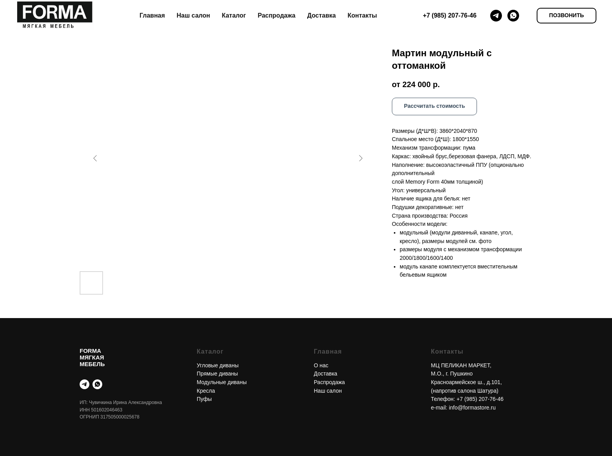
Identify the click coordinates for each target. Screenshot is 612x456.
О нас (321, 365)
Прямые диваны (217, 373)
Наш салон (193, 15)
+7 (460, 399)
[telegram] (496, 15)
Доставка (321, 15)
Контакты (362, 15)
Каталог (234, 15)
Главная (152, 15)
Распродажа (276, 15)
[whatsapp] (513, 15)
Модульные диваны (222, 382)
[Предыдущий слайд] (95, 158)
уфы (206, 399)
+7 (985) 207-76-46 (449, 15)
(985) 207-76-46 (483, 399)
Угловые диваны (217, 365)
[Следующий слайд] (360, 158)
